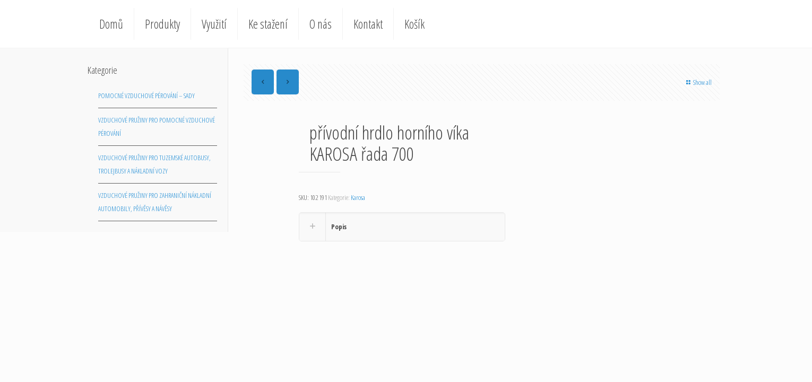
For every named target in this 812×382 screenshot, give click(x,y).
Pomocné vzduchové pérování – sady (146, 95)
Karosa (358, 197)
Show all (698, 82)
